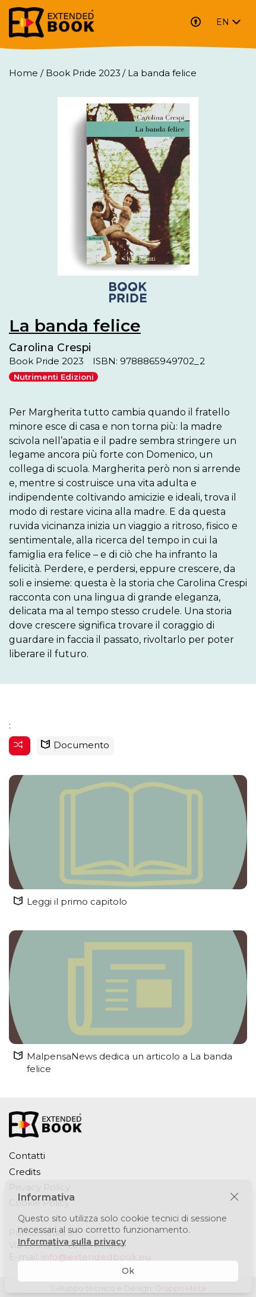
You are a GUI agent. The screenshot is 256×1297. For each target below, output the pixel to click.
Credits (24, 1171)
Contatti (27, 1155)
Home (23, 73)
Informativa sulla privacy (72, 1241)
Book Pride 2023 (83, 73)
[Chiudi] (234, 1197)
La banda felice (75, 325)
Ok (128, 1270)
